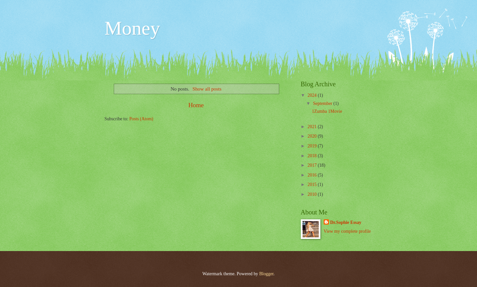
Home (196, 105)
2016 (313, 175)
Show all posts (207, 89)
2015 (313, 184)
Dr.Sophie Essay (345, 222)
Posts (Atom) (141, 118)
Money (132, 28)
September (323, 103)
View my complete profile (347, 231)
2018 (313, 155)
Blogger (266, 273)
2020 (313, 136)
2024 (313, 95)
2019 (313, 146)
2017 (313, 165)
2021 (313, 126)
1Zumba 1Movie (327, 111)
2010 (313, 194)
